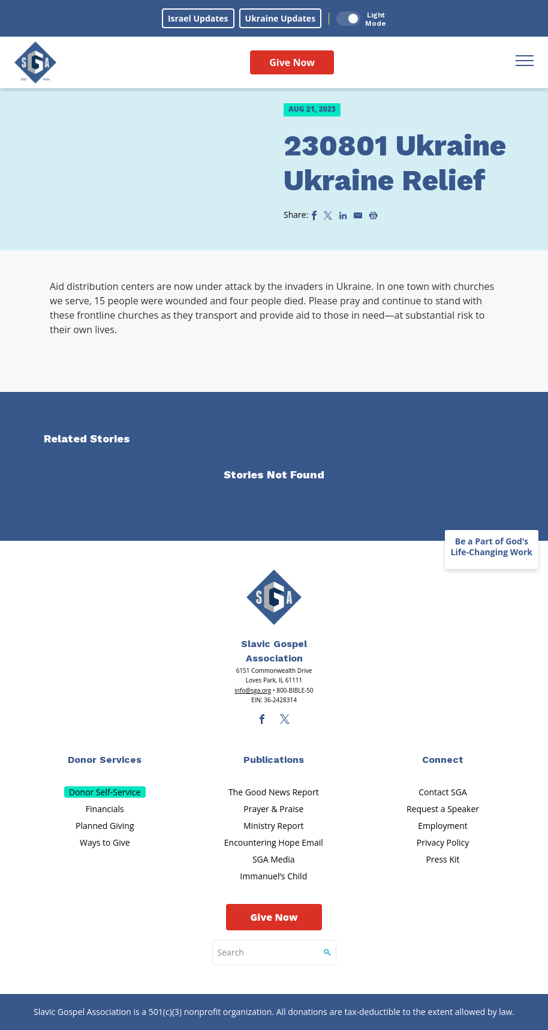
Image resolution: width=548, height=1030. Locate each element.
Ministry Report (273, 825)
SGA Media (273, 859)
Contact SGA (442, 792)
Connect (442, 759)
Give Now (292, 62)
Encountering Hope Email (273, 842)
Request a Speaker (443, 809)
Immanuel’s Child (273, 876)
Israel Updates (198, 18)
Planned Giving (105, 825)
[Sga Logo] (35, 62)
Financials (105, 809)
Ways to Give (105, 842)
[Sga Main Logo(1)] (274, 597)
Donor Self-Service (105, 792)
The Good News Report (273, 792)
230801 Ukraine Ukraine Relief (395, 162)
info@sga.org (252, 690)
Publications (273, 759)
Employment (443, 825)
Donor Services (104, 759)
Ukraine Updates (280, 18)
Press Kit (442, 859)
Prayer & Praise (273, 809)
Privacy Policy (443, 842)
